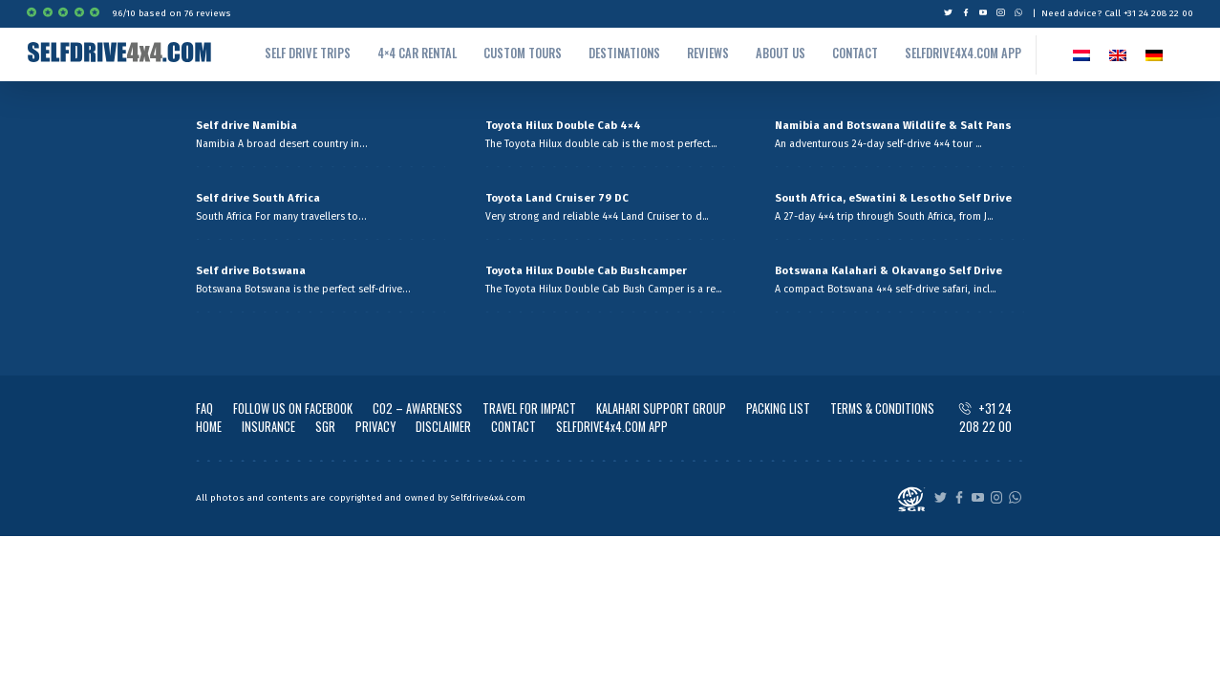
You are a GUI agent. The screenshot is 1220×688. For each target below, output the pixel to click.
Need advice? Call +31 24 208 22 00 (1117, 13)
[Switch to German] (1154, 54)
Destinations (624, 53)
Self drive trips (308, 53)
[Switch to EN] (1118, 54)
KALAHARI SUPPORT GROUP (661, 408)
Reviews (708, 53)
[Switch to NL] (1081, 54)
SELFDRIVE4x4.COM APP (612, 427)
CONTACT (513, 427)
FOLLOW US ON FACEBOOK (293, 408)
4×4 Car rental (417, 53)
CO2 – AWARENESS (417, 408)
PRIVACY (375, 427)
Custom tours (522, 53)
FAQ (204, 408)
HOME (209, 427)
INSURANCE (268, 427)
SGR (325, 427)
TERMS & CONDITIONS (882, 408)
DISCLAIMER (443, 427)
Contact (855, 53)
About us (780, 53)
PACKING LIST (778, 408)
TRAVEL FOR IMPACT (529, 408)
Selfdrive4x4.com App (963, 53)
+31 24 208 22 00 (985, 417)
